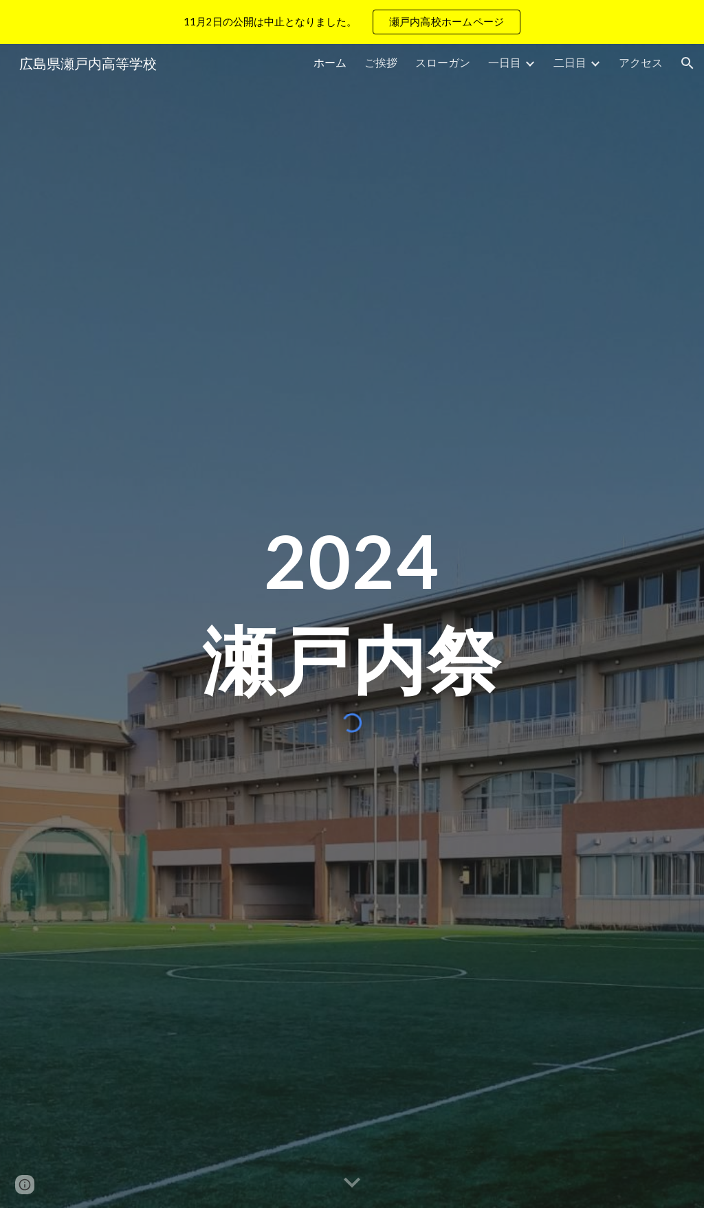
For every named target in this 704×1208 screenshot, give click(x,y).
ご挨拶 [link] (380, 62)
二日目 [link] (569, 62)
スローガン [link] (442, 62)
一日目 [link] (504, 62)
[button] (687, 63)
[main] (352, 611)
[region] (352, 22)
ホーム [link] (330, 62)
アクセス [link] (641, 62)
